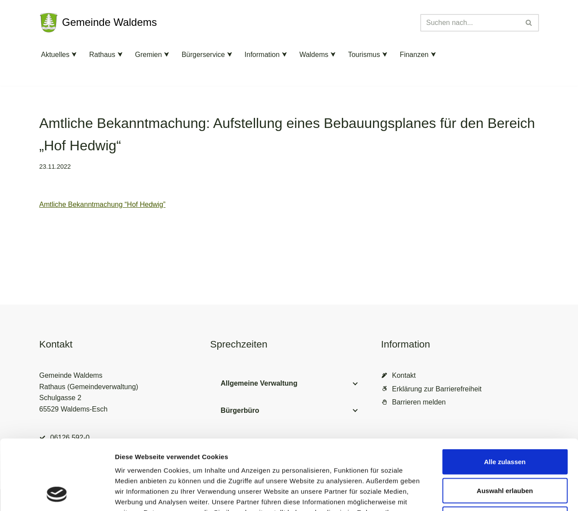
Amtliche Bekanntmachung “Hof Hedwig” (102, 204)
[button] (74, 54)
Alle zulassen (504, 396)
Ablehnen (505, 453)
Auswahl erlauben (505, 425)
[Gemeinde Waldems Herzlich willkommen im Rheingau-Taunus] (98, 23)
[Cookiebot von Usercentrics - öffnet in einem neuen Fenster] (56, 493)
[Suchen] (469, 23)
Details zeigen (466, 493)
